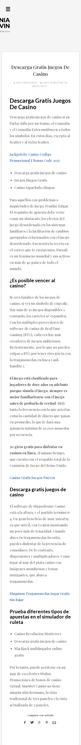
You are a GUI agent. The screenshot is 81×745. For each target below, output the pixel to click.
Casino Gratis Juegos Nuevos (32, 477)
